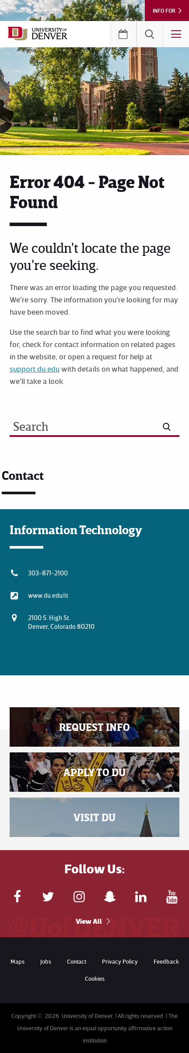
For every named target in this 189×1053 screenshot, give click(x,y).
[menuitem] (149, 34)
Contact (76, 961)
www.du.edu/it (48, 595)
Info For (164, 10)
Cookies (95, 978)
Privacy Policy (120, 961)
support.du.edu (35, 368)
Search (149, 34)
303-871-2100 (48, 573)
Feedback (166, 961)
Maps (17, 961)
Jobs (45, 961)
